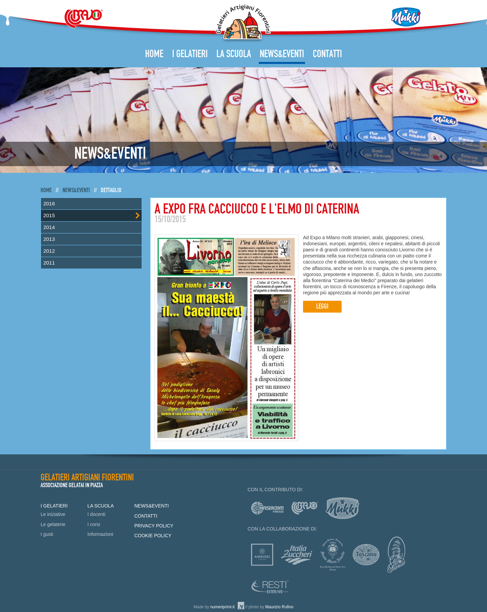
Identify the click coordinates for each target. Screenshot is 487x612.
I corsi (94, 524)
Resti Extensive (270, 587)
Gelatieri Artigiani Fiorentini (243, 23)
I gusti (47, 534)
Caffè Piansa (396, 555)
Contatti (327, 54)
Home (154, 54)
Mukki (406, 17)
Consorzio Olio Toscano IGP (366, 554)
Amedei (262, 555)
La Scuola (233, 54)
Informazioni (100, 534)
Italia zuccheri (296, 555)
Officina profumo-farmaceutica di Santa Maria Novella (332, 555)
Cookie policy (152, 535)
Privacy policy (153, 525)
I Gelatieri (190, 54)
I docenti (97, 514)
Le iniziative (53, 514)
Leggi (322, 306)
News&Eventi (282, 54)
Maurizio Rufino (279, 607)
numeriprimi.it (222, 607)
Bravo (83, 18)
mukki (342, 508)
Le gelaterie (53, 524)
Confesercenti (267, 508)
